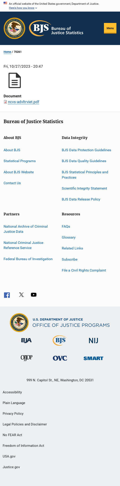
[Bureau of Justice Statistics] (60, 347)
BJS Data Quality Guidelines (84, 161)
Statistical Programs (20, 161)
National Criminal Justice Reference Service (23, 245)
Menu (110, 28)
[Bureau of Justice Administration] (26, 345)
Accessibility (12, 392)
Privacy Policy (13, 414)
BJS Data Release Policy (81, 199)
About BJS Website (19, 172)
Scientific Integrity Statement (84, 188)
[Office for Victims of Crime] (60, 363)
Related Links (72, 248)
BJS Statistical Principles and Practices (85, 175)
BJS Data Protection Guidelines (86, 150)
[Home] (56, 28)
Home (7, 51)
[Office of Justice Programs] (14, 28)
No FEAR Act (12, 435)
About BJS (12, 150)
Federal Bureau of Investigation (28, 259)
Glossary (69, 237)
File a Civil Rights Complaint (84, 270)
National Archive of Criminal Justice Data (26, 229)
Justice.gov (11, 467)
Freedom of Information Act (23, 446)
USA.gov (9, 456)
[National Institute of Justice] (93, 345)
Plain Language (14, 403)
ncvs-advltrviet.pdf (23, 102)
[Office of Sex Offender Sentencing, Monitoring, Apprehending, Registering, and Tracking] (93, 363)
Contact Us (12, 183)
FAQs (66, 226)
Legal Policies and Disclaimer (25, 424)
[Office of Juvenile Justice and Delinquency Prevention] (26, 363)
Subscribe (69, 259)
